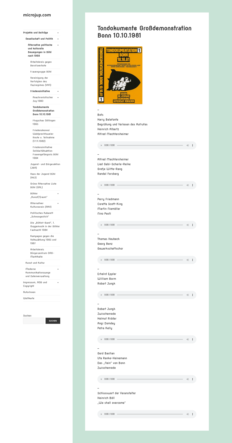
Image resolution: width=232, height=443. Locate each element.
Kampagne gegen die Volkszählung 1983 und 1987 (43, 240)
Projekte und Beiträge (35, 32)
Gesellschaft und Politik (39, 38)
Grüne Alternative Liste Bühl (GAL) (43, 185)
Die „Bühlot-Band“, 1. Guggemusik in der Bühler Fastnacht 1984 (45, 226)
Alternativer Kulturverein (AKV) (40, 205)
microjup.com (37, 15)
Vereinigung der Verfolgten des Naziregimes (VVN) (40, 81)
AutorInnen (29, 292)
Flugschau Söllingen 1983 (44, 122)
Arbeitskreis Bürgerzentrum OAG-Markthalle (42, 253)
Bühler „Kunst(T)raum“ (38, 195)
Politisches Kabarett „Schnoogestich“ (41, 215)
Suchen (27, 315)
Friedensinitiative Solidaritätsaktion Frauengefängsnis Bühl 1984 (45, 152)
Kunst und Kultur (35, 262)
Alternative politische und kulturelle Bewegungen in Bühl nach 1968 (40, 50)
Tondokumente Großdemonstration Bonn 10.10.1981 (43, 111)
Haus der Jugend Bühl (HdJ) (42, 176)
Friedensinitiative (40, 91)
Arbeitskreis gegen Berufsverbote (41, 64)
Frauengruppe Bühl (40, 71)
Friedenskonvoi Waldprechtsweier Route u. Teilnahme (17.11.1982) (43, 136)
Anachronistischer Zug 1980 (43, 99)
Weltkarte (28, 298)
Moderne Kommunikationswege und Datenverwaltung (38, 273)
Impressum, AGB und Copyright (35, 284)
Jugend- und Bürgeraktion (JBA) (45, 166)
